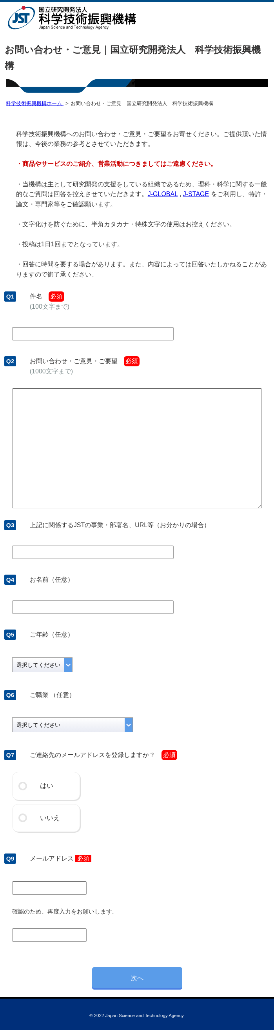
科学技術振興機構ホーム (35, 103)
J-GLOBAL (163, 194)
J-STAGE (196, 194)
